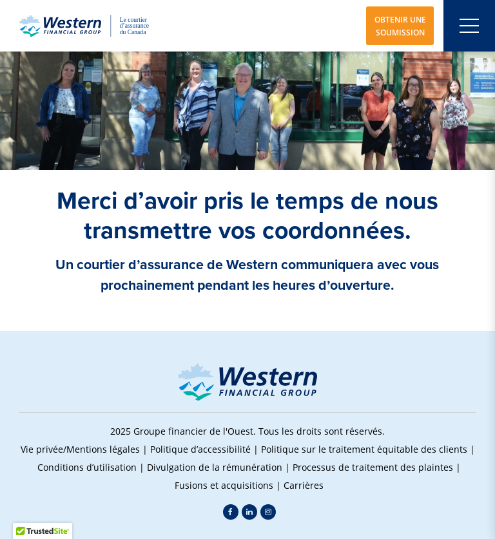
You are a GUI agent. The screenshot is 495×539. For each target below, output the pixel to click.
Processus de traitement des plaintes (373, 467)
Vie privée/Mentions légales (80, 449)
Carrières (304, 485)
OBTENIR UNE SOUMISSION (400, 25)
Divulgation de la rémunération (214, 467)
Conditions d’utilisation (87, 467)
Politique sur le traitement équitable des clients (364, 449)
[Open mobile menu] (469, 25)
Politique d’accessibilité (200, 449)
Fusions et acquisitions (224, 485)
